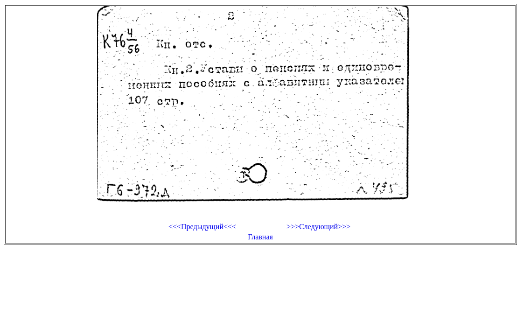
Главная (260, 237)
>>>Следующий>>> (318, 227)
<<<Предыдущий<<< (202, 227)
